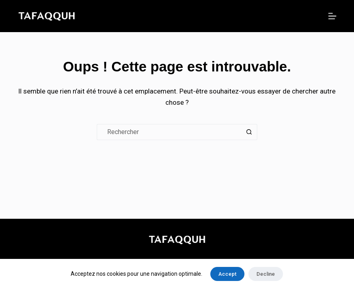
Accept (227, 274)
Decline (265, 274)
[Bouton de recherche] (249, 132)
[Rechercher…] (169, 132)
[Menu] (332, 16)
